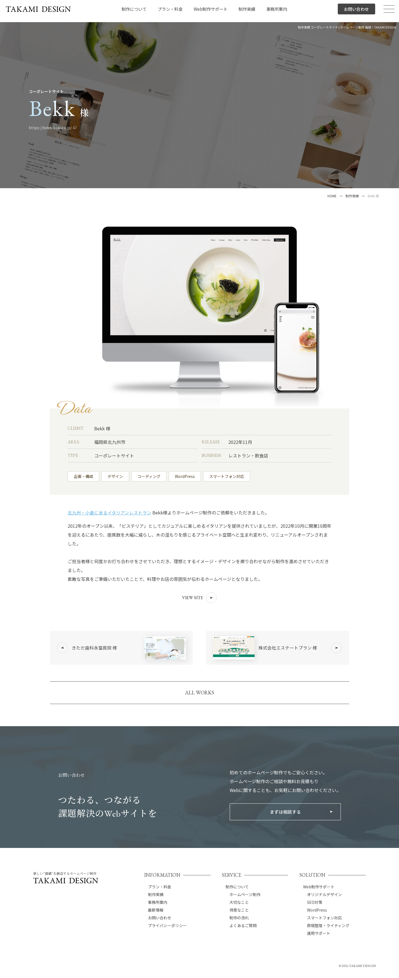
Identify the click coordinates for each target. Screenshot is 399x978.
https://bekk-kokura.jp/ (52, 127)
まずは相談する (285, 816)
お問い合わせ (355, 11)
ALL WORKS (199, 696)
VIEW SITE (199, 597)
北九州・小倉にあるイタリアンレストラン (109, 512)
